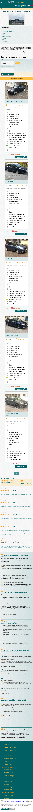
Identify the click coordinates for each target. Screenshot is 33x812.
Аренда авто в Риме (8, 756)
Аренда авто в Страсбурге (9, 776)
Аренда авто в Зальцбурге (9, 786)
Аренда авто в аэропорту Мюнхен (10, 747)
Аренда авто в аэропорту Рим (10, 758)
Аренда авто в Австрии (7, 780)
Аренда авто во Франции (8, 767)
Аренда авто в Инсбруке (9, 787)
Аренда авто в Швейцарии (8, 792)
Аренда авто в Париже (8, 769)
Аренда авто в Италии (7, 755)
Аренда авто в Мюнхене (8, 745)
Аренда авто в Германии (7, 742)
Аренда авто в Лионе (8, 770)
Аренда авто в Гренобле (9, 775)
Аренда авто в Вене (8, 781)
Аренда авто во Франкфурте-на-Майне (11, 748)
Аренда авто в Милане (8, 759)
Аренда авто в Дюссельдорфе (10, 750)
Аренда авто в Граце (8, 789)
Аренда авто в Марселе (8, 772)
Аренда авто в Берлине (8, 744)
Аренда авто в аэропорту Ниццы (10, 773)
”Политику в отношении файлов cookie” (15, 801)
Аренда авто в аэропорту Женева (10, 797)
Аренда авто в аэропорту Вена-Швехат (11, 783)
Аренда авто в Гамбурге (8, 752)
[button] (7, 63)
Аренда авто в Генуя (8, 761)
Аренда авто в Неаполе (8, 764)
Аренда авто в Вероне (8, 762)
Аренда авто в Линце (8, 784)
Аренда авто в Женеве (8, 795)
